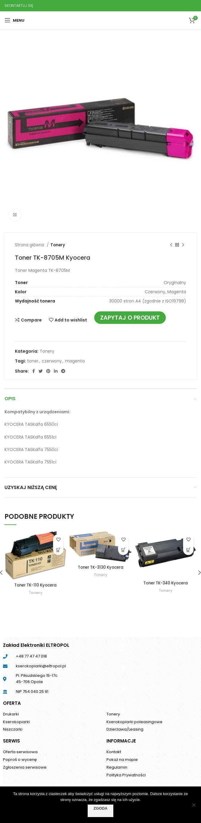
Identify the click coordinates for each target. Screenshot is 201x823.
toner (32, 361)
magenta (75, 361)
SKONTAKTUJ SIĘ (18, 5)
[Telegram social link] (63, 371)
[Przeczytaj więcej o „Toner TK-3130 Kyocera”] (123, 550)
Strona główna (30, 245)
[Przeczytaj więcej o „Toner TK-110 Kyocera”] (58, 550)
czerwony (52, 361)
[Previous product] (171, 245)
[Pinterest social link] (48, 371)
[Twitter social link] (40, 371)
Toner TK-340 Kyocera (165, 583)
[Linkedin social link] (55, 371)
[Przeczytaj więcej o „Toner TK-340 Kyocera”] (188, 550)
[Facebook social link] (33, 371)
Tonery (57, 245)
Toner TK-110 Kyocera (35, 585)
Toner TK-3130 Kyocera (100, 567)
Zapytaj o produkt (130, 318)
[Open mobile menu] (14, 20)
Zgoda (101, 808)
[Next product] (183, 245)
